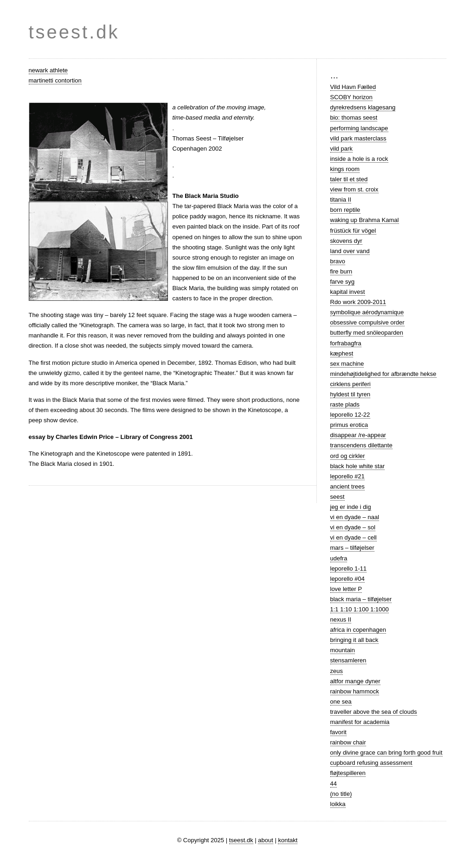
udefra (338, 558)
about (265, 840)
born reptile (345, 209)
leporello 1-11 (348, 568)
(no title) (341, 793)
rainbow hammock (354, 691)
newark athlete (48, 70)
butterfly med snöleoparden (367, 332)
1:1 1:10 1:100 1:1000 (359, 609)
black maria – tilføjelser (361, 599)
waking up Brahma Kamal (364, 219)
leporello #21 (347, 476)
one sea (341, 701)
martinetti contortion (55, 80)
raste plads (345, 404)
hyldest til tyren (350, 394)
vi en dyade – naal (354, 517)
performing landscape (359, 128)
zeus (336, 670)
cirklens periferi (350, 384)
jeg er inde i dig (350, 506)
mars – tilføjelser (352, 547)
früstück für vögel (353, 230)
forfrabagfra (345, 343)
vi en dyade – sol (353, 527)
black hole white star (357, 466)
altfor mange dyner (355, 681)
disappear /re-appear (358, 435)
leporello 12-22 (350, 414)
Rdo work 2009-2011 (358, 302)
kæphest (341, 353)
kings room (345, 168)
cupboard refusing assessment (371, 762)
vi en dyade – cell (353, 537)
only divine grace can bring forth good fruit (386, 752)
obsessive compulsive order (367, 322)
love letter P (346, 588)
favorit (338, 732)
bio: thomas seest (354, 117)
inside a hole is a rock (359, 158)
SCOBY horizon (351, 97)
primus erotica (349, 424)
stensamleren (348, 660)
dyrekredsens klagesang (363, 107)
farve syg (342, 281)
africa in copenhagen (358, 629)
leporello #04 (347, 578)
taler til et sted (349, 179)
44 (333, 783)
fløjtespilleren (348, 772)
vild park (341, 148)
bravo (338, 261)
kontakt (287, 840)
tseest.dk (74, 32)
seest (337, 496)
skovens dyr (346, 240)
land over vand (350, 251)
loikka (338, 803)
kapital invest (347, 291)
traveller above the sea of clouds (373, 711)
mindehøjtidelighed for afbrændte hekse (383, 373)
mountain (342, 650)
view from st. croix (354, 189)
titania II (341, 199)
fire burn (341, 271)
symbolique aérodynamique (367, 312)
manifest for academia (360, 721)
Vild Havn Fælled (353, 86)
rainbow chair (348, 742)
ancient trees (347, 486)
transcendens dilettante (361, 445)
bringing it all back (354, 639)
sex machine (347, 363)
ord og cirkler (347, 455)
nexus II (341, 619)
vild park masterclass (358, 138)
